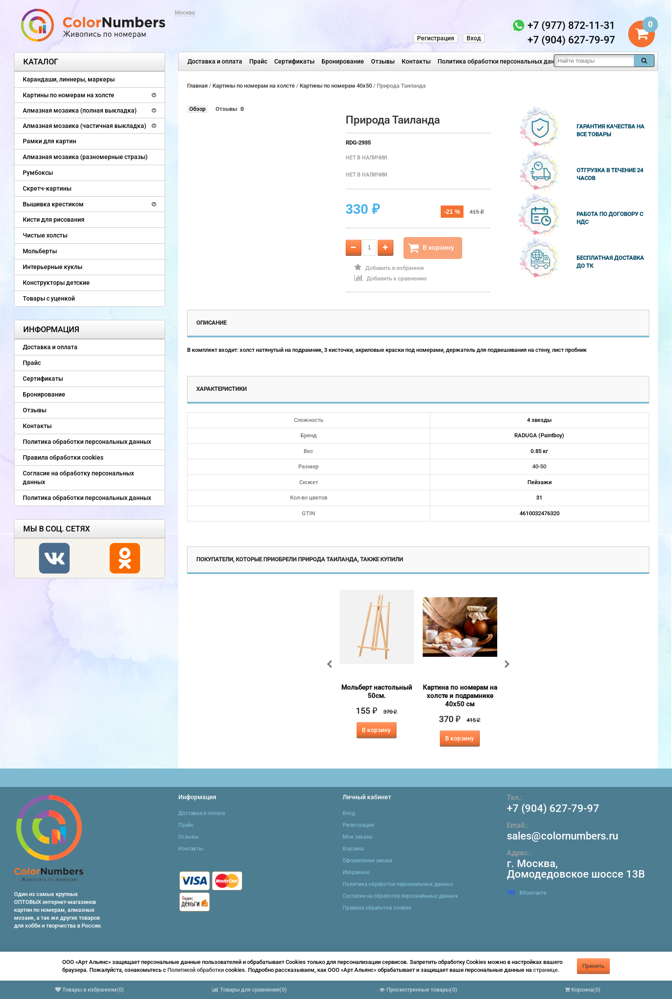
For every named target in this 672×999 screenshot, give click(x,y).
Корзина (353, 849)
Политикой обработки (195, 970)
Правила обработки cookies (63, 457)
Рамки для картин (49, 141)
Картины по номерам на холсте (68, 95)
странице (545, 970)
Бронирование (343, 61)
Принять (593, 966)
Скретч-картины (47, 188)
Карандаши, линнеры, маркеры (69, 79)
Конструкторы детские (56, 282)
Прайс (258, 61)
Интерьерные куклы (52, 266)
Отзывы (383, 61)
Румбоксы (38, 172)
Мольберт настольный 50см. (376, 692)
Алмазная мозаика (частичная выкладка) (84, 125)
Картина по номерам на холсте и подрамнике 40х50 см (460, 696)
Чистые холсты (45, 235)
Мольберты (40, 251)
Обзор (197, 109)
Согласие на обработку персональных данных (78, 477)
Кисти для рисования (54, 219)
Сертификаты (294, 61)
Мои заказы (358, 837)
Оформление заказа (367, 860)
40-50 (539, 466)
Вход (474, 38)
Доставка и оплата (214, 61)
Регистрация (435, 38)
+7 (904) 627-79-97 (553, 808)
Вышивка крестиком (53, 204)
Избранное (356, 872)
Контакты (416, 61)
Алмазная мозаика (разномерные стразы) (85, 156)
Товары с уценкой (49, 298)
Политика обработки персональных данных (502, 61)
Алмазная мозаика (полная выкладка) (80, 110)
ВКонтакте (526, 893)
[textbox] (594, 61)
